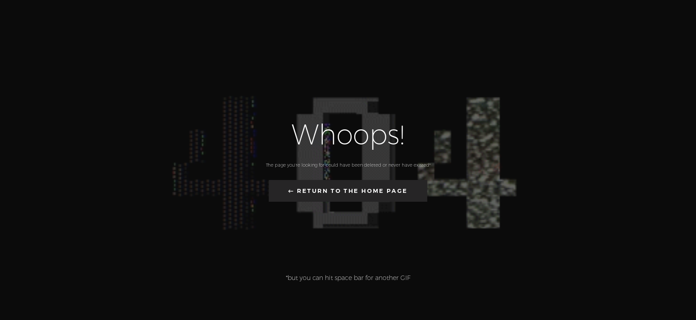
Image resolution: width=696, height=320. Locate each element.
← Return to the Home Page (348, 190)
